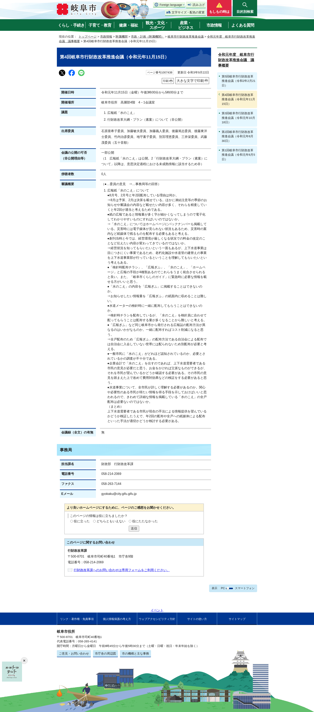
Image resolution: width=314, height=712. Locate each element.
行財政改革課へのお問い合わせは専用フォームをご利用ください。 (122, 570)
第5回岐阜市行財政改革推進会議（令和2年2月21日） (238, 81)
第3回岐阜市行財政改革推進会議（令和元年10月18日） (238, 117)
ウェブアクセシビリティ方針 (157, 619)
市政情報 (214, 25)
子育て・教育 (100, 25)
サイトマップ (237, 619)
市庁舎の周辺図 (105, 653)
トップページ (87, 36)
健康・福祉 (128, 25)
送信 (134, 528)
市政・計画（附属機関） (147, 36)
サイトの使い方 (197, 619)
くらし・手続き (71, 25)
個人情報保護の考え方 (117, 619)
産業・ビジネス (185, 25)
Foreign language (171, 4)
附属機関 (122, 36)
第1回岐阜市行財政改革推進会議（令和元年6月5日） (238, 154)
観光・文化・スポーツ (157, 25)
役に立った (82, 521)
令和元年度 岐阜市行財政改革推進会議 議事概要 (236, 60)
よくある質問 (242, 25)
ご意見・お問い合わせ (74, 653)
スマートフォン (245, 588)
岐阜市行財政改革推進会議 (186, 36)
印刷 (166, 80)
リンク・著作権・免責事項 (77, 619)
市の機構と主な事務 (135, 653)
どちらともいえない (111, 521)
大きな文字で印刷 (190, 81)
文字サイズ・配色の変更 (188, 12)
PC (223, 588)
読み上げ (199, 4)
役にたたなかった (145, 521)
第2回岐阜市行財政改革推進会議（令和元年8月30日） (237, 136)
